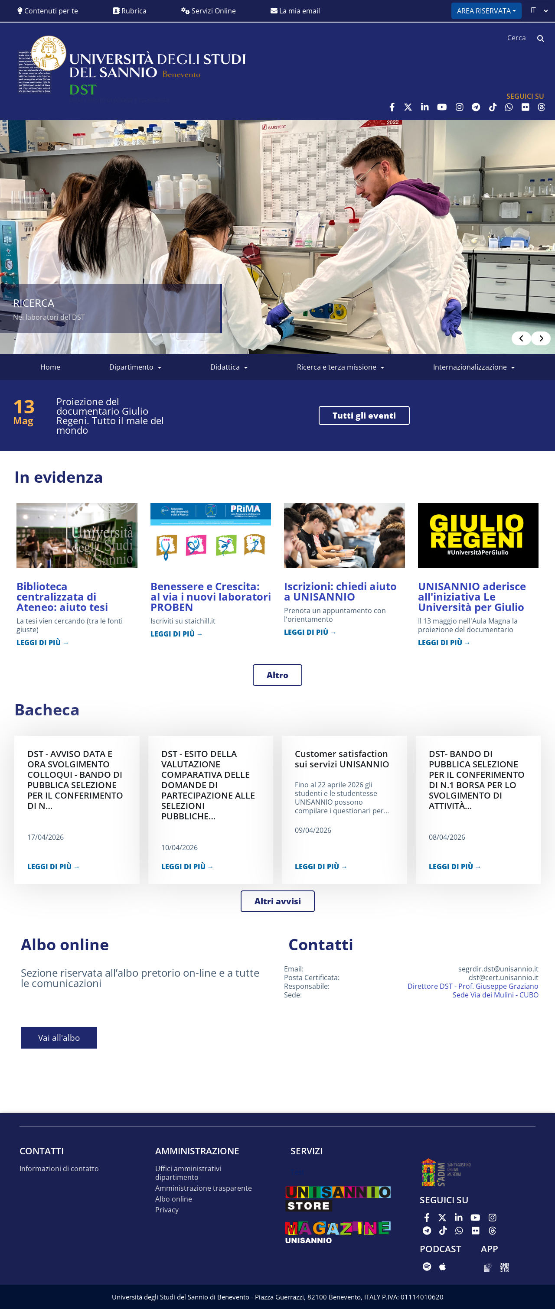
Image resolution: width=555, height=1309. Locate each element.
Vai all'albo (59, 1037)
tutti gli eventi (364, 415)
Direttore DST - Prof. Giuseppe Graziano (473, 986)
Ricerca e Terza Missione (336, 367)
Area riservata (484, 11)
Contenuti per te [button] (47, 11)
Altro (277, 675)
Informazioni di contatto (59, 1168)
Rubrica (130, 11)
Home (50, 367)
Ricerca (33, 303)
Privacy (167, 1210)
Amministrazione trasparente (203, 1188)
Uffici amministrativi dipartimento (188, 1173)
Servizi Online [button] (208, 11)
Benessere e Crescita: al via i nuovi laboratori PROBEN (210, 596)
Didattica (225, 367)
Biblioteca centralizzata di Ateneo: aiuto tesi (62, 596)
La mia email (295, 11)
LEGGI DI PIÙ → (42, 642)
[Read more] (277, 237)
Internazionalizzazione (470, 367)
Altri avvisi (278, 901)
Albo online (173, 1199)
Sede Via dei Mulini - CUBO (496, 995)
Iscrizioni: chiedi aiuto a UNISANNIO (340, 591)
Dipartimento (131, 367)
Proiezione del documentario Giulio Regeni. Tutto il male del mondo (110, 415)
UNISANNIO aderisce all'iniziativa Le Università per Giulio (472, 596)
